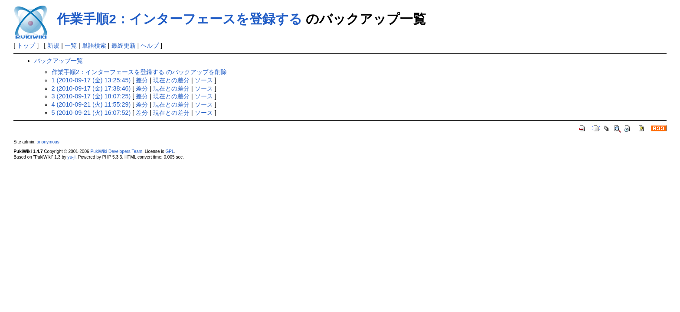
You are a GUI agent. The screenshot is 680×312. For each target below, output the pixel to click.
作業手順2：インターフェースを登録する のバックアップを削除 (139, 71)
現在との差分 (171, 80)
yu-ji (71, 157)
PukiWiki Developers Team (116, 151)
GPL (169, 151)
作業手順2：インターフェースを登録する (179, 19)
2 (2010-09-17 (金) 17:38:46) (91, 88)
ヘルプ (150, 45)
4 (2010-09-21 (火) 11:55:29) (91, 104)
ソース (204, 80)
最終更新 (123, 45)
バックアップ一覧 (58, 60)
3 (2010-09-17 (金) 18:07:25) (91, 96)
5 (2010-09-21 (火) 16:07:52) (91, 112)
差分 (142, 80)
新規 (53, 45)
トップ (26, 45)
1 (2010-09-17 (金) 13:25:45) (91, 80)
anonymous (48, 142)
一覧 (71, 45)
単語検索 (94, 45)
